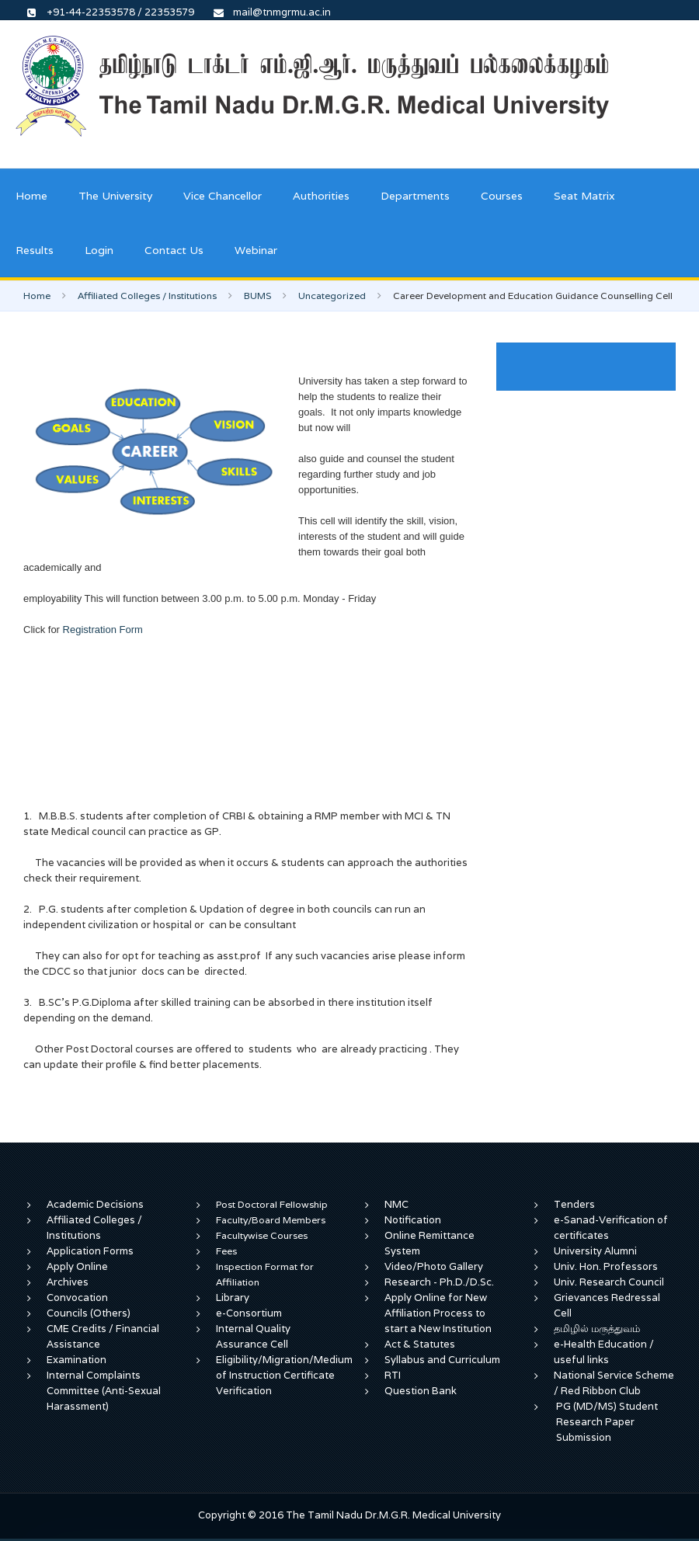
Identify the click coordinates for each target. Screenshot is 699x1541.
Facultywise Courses (262, 1235)
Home (31, 196)
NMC (396, 1204)
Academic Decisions (95, 1204)
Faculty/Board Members (270, 1220)
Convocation (77, 1297)
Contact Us (173, 250)
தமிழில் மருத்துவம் (597, 1328)
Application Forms (90, 1250)
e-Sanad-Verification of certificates (611, 1227)
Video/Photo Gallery (433, 1266)
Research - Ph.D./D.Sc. (439, 1282)
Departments (415, 196)
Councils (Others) (88, 1313)
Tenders (574, 1204)
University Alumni (595, 1250)
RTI (392, 1375)
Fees (226, 1251)
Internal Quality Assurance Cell (253, 1336)
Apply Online (77, 1266)
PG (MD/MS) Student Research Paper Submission (607, 1422)
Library (232, 1297)
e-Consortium (249, 1313)
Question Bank (420, 1390)
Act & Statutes (419, 1344)
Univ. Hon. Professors (606, 1266)
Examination (76, 1359)
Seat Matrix (584, 196)
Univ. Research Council (609, 1282)
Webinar (256, 250)
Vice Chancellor (222, 196)
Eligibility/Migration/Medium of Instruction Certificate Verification (284, 1375)
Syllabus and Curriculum (442, 1359)
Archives (68, 1282)
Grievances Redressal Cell (607, 1305)
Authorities (321, 196)
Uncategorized (332, 295)
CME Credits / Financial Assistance (103, 1336)
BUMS (257, 295)
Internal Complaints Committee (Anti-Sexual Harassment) (104, 1391)
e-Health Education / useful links (604, 1352)
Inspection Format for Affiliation (265, 1274)
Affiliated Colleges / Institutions (147, 295)
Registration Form (101, 629)
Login (99, 250)
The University (115, 196)
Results (35, 250)
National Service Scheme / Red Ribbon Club (614, 1383)
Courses (502, 196)
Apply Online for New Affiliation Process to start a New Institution (439, 1313)
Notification (412, 1219)
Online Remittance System (429, 1243)
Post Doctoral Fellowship (272, 1204)
